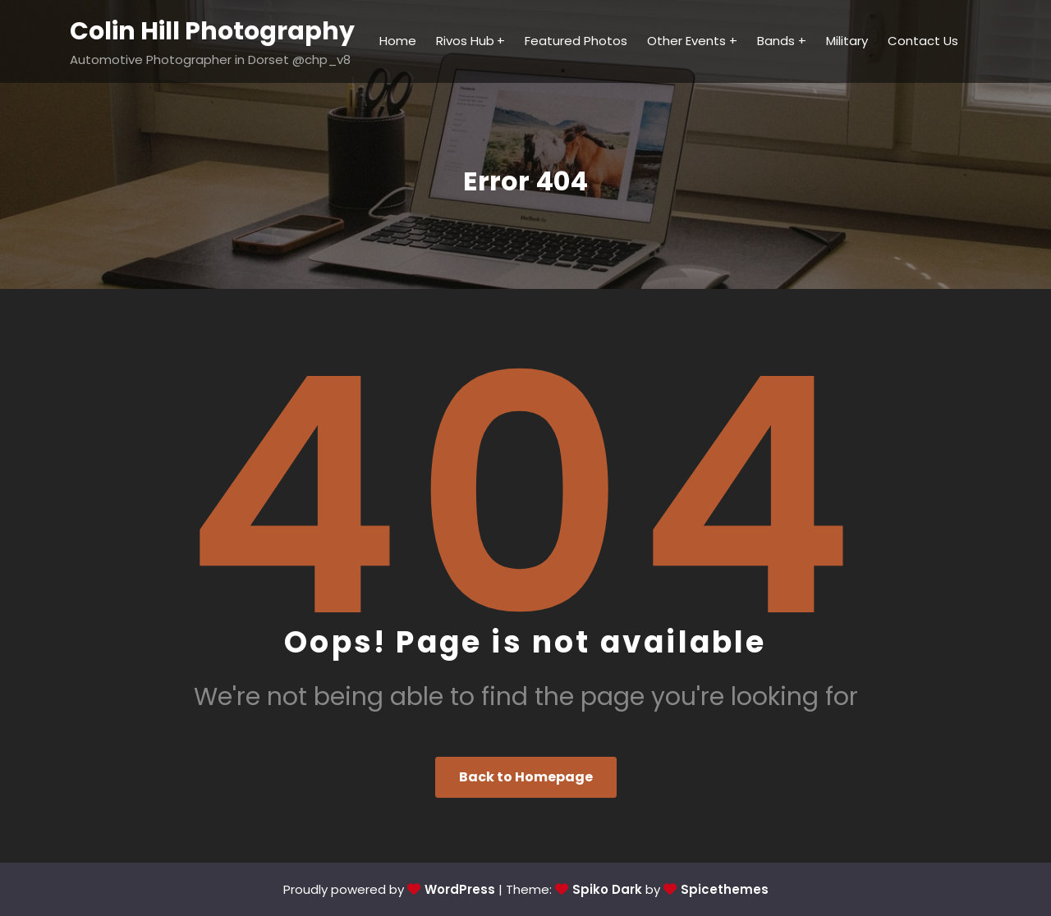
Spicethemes (725, 889)
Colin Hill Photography (212, 31)
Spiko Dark (607, 889)
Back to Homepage (526, 776)
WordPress (460, 889)
